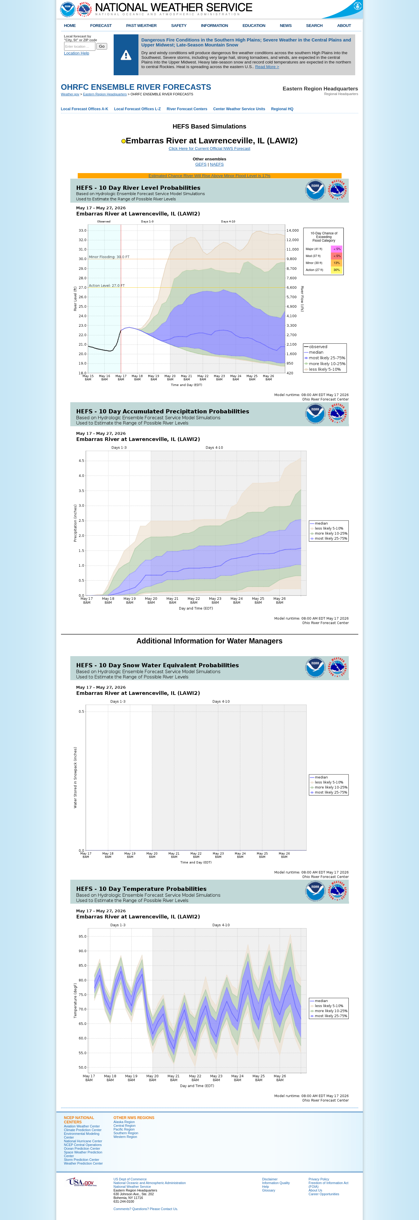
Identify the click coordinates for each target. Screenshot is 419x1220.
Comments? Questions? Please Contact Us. (146, 1209)
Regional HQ (282, 109)
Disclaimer (270, 1179)
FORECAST (100, 25)
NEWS (286, 25)
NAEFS (217, 164)
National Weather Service (132, 1186)
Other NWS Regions (134, 1118)
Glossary (268, 1190)
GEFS (201, 164)
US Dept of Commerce (130, 1179)
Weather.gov (70, 94)
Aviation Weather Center (82, 1126)
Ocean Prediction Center (82, 1148)
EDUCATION (253, 25)
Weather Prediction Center (83, 1163)
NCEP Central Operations (83, 1145)
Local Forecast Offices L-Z (137, 109)
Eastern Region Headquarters (105, 94)
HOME (70, 25)
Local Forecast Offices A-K (84, 109)
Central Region (125, 1125)
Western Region (125, 1137)
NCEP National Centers (79, 1120)
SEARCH (314, 25)
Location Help (76, 53)
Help (265, 1186)
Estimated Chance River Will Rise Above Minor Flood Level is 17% (209, 175)
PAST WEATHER (141, 25)
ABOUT (344, 25)
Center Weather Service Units (239, 109)
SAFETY (178, 25)
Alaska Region (124, 1122)
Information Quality (276, 1183)
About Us (315, 1190)
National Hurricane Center (83, 1141)
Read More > (267, 66)
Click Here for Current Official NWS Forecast (209, 148)
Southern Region (126, 1133)
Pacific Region (124, 1129)
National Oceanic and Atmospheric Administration (150, 1183)
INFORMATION (214, 25)
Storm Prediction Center (81, 1159)
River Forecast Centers (187, 109)
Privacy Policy (319, 1179)
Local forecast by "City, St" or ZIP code (80, 38)
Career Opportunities (324, 1194)
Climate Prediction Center (83, 1130)
